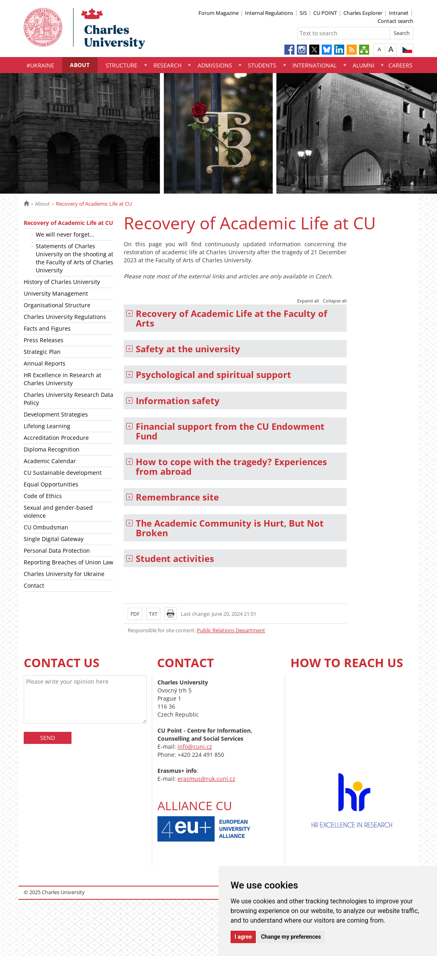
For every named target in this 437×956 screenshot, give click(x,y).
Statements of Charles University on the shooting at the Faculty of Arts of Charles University (74, 258)
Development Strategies (56, 414)
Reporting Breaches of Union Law (68, 562)
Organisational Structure (57, 305)
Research (167, 65)
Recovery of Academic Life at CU (68, 223)
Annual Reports (44, 363)
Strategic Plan (42, 351)
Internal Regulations (269, 12)
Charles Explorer (362, 12)
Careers (400, 65)
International (314, 65)
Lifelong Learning (47, 426)
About (80, 65)
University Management (56, 293)
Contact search (395, 21)
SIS (303, 12)
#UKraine (40, 65)
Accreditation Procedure (56, 437)
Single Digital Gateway (54, 539)
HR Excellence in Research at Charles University (62, 379)
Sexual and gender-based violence (58, 511)
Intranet (398, 12)
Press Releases (43, 340)
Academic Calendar (50, 461)
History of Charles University (62, 282)
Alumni (363, 65)
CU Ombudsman (46, 527)
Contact (34, 585)
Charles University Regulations (65, 317)
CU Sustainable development (63, 472)
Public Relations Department (231, 630)
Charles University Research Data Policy (68, 399)
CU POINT (325, 12)
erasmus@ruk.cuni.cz (206, 778)
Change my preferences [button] (291, 937)
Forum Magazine (218, 12)
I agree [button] (243, 937)
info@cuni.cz (195, 746)
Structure (121, 65)
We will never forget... (65, 234)
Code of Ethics (43, 496)
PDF (135, 614)
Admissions (215, 65)
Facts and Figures (47, 328)
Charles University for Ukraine (64, 574)
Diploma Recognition (52, 449)
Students (262, 65)
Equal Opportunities (51, 484)
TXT (153, 614)
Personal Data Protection (57, 550)
